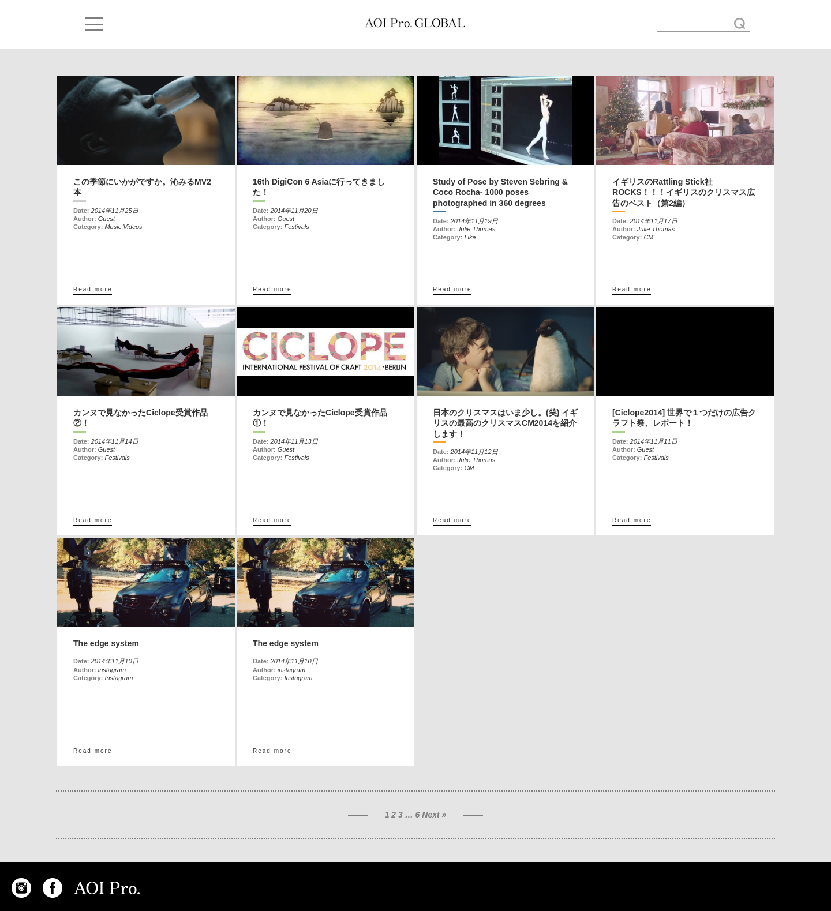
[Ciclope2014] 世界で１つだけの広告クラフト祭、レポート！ (684, 418)
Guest (106, 218)
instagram (112, 669)
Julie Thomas (476, 229)
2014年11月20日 (294, 210)
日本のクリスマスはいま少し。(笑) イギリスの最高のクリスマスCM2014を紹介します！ (505, 423)
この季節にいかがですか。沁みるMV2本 (142, 187)
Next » (434, 814)
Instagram (118, 677)
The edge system (106, 643)
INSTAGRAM (21, 888)
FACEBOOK (52, 888)
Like (470, 237)
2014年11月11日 (653, 441)
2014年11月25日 (114, 210)
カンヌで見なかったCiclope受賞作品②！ (140, 418)
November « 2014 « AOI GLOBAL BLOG (415, 23)
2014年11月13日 (294, 441)
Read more (92, 289)
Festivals (296, 226)
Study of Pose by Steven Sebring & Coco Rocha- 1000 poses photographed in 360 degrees (500, 192)
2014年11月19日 (474, 221)
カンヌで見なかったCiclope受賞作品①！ (320, 418)
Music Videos (123, 226)
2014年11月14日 (114, 441)
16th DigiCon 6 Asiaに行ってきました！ (319, 187)
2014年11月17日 (653, 221)
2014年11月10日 (114, 661)
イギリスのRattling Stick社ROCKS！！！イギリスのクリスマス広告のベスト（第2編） (683, 192)
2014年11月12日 (474, 451)
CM (648, 237)
